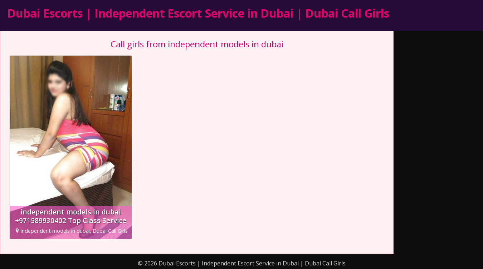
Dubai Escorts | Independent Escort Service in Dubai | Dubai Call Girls (198, 13)
